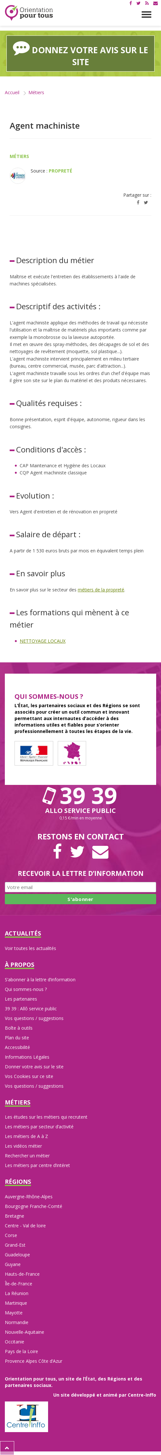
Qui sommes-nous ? (26, 989)
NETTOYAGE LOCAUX (42, 641)
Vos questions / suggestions (34, 1018)
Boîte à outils (19, 1028)
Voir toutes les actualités (30, 948)
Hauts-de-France (22, 1274)
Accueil (12, 92)
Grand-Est (15, 1245)
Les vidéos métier (23, 1146)
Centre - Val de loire (25, 1225)
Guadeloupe (17, 1255)
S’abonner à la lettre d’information (40, 979)
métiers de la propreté (101, 590)
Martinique (16, 1303)
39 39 (80, 795)
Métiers (36, 92)
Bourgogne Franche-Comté (33, 1206)
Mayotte (14, 1313)
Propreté (60, 171)
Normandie (16, 1322)
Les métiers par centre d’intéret (37, 1165)
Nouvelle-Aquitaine (24, 1332)
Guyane (13, 1264)
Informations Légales (27, 1057)
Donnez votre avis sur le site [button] (80, 53)
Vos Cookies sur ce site (29, 1076)
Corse (11, 1235)
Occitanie (14, 1342)
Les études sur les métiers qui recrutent (46, 1117)
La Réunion (16, 1293)
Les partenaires (21, 999)
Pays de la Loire (21, 1351)
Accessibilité (17, 1047)
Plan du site (17, 1037)
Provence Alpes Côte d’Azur (33, 1361)
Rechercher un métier (27, 1156)
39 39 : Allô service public (31, 1008)
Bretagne (14, 1216)
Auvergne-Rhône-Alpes (29, 1196)
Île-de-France (18, 1284)
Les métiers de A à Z (26, 1136)
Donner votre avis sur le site (34, 1067)
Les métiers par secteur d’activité (39, 1126)
